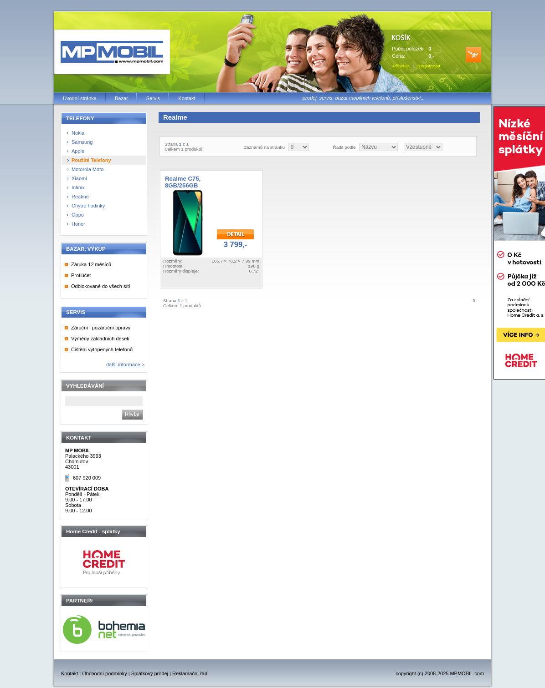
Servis (153, 98)
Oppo (78, 215)
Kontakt (186, 98)
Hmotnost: (173, 265)
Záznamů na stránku (264, 147)
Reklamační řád (189, 673)
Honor (78, 224)
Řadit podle (344, 147)
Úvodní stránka (80, 98)
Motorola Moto (87, 169)
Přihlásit (401, 65)
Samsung (82, 142)
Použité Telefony (91, 160)
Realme (80, 196)
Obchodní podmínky (104, 673)
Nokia (78, 133)
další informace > (125, 364)
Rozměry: (172, 260)
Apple (78, 151)
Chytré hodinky (88, 205)
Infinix (78, 187)
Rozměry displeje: (181, 270)
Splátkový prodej (149, 673)
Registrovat (428, 65)
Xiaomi (79, 178)
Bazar (121, 98)
